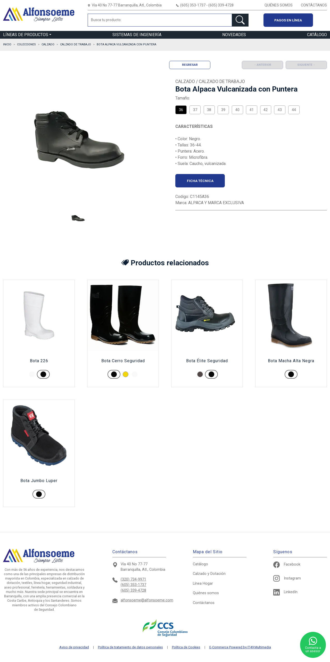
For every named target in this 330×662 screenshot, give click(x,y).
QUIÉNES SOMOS (279, 5)
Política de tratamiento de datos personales (130, 647)
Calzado (209, 574)
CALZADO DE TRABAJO (75, 44)
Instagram (287, 578)
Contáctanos (203, 603)
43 (280, 110)
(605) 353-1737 (133, 585)
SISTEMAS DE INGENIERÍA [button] (136, 34)
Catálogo (200, 564)
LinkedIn (285, 592)
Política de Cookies (186, 647)
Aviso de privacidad (74, 647)
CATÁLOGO (317, 34)
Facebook (286, 564)
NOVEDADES (234, 34)
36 (181, 110)
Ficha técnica (200, 181)
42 (265, 110)
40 (237, 110)
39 (223, 110)
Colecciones (26, 44)
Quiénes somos (206, 593)
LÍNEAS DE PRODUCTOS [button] (25, 34)
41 (252, 110)
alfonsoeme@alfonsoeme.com (147, 600)
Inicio (7, 44)
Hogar (203, 583)
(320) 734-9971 (133, 579)
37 (195, 110)
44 (294, 110)
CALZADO (48, 44)
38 (209, 110)
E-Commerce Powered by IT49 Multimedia (240, 647)
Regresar (190, 65)
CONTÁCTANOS (314, 5)
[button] (78, 218)
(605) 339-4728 (133, 590)
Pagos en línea (288, 20)
